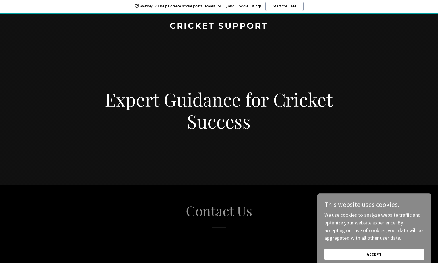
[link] (219, 27)
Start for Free (284, 6)
